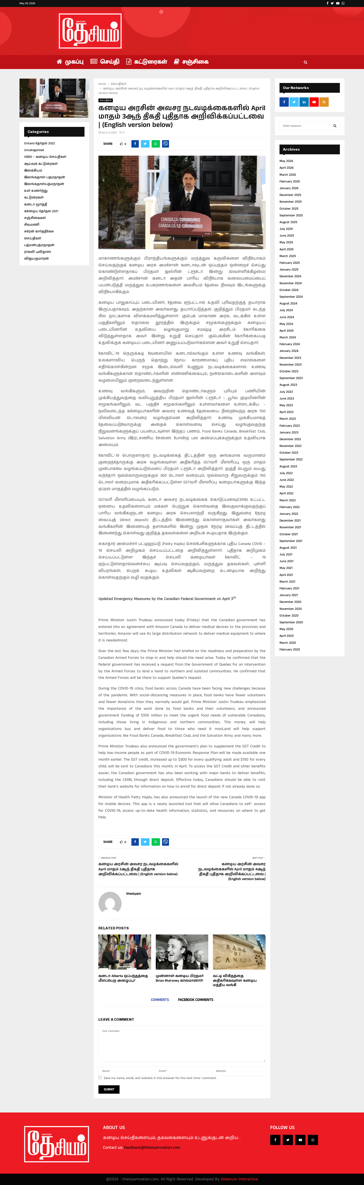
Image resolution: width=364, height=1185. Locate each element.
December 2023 (290, 358)
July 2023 (286, 391)
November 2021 (290, 527)
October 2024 (289, 290)
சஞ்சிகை (191, 62)
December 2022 (290, 439)
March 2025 (288, 256)
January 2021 (289, 595)
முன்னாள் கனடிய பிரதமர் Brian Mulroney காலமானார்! (180, 978)
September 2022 (291, 459)
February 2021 (289, 588)
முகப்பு (70, 62)
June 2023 (287, 398)
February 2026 (290, 181)
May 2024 (286, 324)
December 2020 (290, 602)
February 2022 (290, 507)
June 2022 (287, 480)
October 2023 (289, 371)
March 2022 (288, 500)
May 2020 (286, 629)
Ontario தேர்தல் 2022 (39, 143)
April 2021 (286, 575)
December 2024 (290, 276)
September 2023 (291, 378)
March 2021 (287, 581)
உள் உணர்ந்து (36, 190)
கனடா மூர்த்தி (35, 204)
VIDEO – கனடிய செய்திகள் (45, 157)
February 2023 (290, 425)
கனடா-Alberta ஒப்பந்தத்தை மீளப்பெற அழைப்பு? (123, 978)
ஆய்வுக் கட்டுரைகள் (41, 164)
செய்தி (104, 62)
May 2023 (286, 405)
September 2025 (291, 215)
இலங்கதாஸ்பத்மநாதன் (44, 184)
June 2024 (287, 317)
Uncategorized (34, 150)
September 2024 (291, 296)
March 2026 (288, 174)
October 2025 (289, 208)
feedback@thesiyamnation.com (152, 1148)
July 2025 (286, 229)
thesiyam (133, 893)
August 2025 (288, 222)
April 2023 (286, 412)
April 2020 (287, 636)
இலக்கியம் (33, 170)
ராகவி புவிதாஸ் (37, 252)
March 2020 (288, 642)
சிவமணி (31, 224)
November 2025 (291, 201)
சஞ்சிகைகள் (35, 218)
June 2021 (286, 561)
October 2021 (289, 534)
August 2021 (288, 547)
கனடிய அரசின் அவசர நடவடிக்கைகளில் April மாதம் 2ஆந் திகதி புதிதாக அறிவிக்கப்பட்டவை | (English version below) (138, 869)
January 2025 (289, 269)
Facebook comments (195, 1000)
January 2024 (289, 351)
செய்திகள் (106, 100)
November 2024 (291, 283)
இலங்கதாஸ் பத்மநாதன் (44, 177)
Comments (160, 1000)
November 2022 (291, 446)
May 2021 (286, 568)
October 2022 (289, 452)
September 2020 (291, 622)
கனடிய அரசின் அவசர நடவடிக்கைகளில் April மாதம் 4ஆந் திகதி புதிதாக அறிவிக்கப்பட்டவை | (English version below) (232, 872)
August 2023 (288, 385)
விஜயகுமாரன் (36, 258)
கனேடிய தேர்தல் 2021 (41, 211)
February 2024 (290, 344)
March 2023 (288, 418)
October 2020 (289, 615)
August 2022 (288, 466)
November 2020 (291, 609)
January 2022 (289, 514)
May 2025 (286, 242)
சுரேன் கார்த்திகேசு (39, 231)
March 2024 (288, 337)
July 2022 (286, 473)
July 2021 (286, 554)
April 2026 (287, 167)
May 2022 (286, 486)
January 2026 (289, 188)
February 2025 (290, 263)
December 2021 (290, 520)
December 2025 (290, 195)
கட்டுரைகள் (146, 62)
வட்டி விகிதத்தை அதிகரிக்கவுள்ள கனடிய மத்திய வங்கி (235, 980)
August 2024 (288, 303)
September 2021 (291, 541)
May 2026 (286, 161)
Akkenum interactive (239, 1179)
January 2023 (289, 432)
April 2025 (286, 249)
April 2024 (286, 330)
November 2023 (291, 364)
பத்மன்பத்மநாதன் (39, 245)
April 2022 (286, 493)
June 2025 (287, 235)
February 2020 (290, 649)
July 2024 (286, 310)
